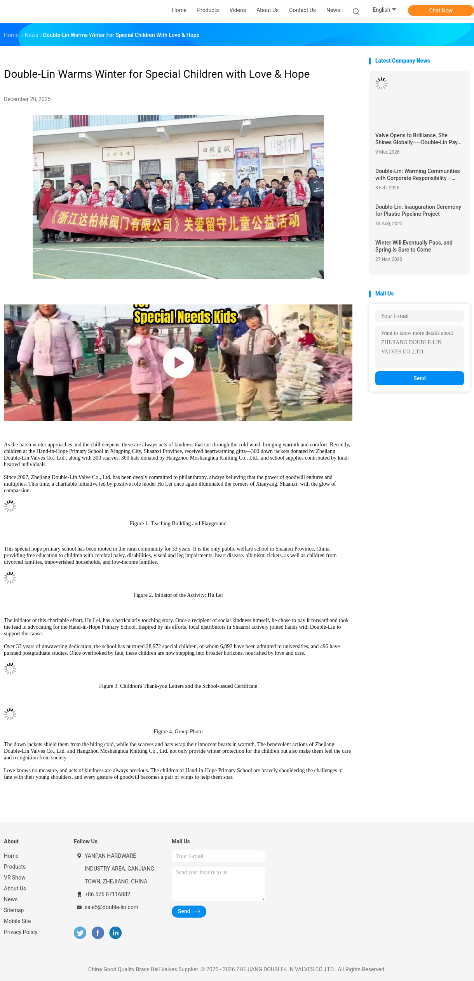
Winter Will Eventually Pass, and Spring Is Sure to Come (414, 246)
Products (15, 867)
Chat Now (441, 10)
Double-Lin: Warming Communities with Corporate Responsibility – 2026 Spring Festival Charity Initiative (417, 175)
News (10, 899)
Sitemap (14, 910)
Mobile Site (17, 921)
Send (419, 378)
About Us (15, 888)
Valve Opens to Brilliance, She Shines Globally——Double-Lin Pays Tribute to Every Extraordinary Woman (417, 139)
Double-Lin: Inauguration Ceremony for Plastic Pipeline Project (418, 210)
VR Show (15, 877)
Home (11, 856)
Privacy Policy (20, 932)
